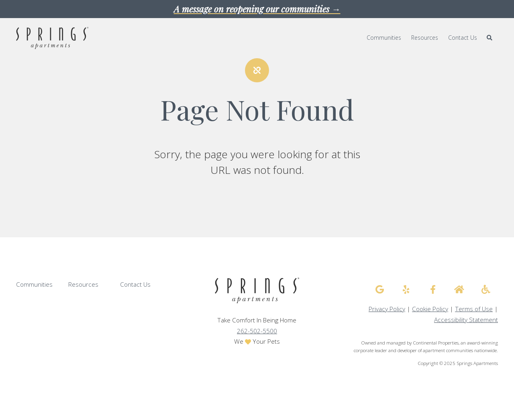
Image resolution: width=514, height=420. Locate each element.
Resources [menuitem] (424, 37)
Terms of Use (474, 309)
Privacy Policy (387, 309)
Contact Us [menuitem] (462, 37)
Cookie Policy (430, 309)
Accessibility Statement (466, 320)
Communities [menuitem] (384, 37)
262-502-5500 (257, 331)
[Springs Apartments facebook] (433, 289)
